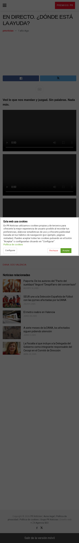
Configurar (10, 250)
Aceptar (66, 250)
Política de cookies (13, 244)
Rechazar (53, 250)
